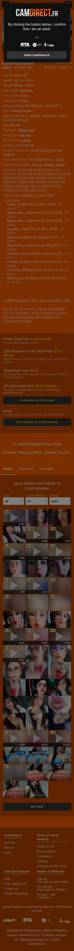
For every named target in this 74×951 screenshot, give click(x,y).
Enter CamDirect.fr (37, 55)
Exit (37, 37)
